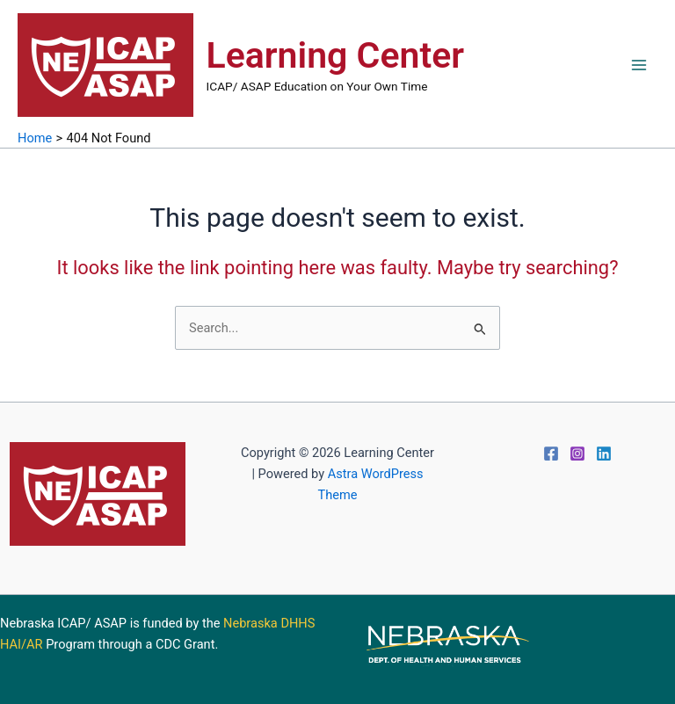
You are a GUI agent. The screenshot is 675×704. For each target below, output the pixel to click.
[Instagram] (577, 453)
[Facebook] (551, 453)
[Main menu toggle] (639, 65)
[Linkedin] (604, 453)
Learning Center (335, 55)
